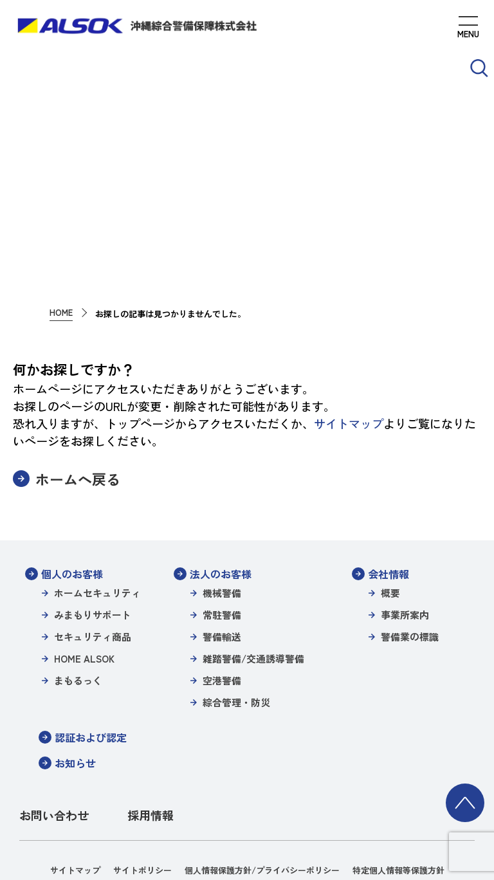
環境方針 (173, 791)
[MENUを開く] (468, 29)
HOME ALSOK (84, 544)
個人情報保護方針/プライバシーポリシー (262, 756)
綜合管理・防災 (236, 588)
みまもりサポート (92, 501)
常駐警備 (222, 501)
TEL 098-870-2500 (340, 838)
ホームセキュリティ (97, 479)
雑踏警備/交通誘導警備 (253, 544)
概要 (390, 479)
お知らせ (75, 649)
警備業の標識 (410, 522)
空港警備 (222, 566)
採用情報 (150, 701)
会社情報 (388, 460)
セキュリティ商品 (92, 522)
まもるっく (78, 566)
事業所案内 (405, 501)
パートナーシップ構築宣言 (94, 791)
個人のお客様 (72, 460)
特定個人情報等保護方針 (398, 756)
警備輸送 (222, 522)
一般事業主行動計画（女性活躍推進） (274, 791)
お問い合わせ (54, 701)
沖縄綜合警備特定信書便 (201, 773)
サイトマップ (348, 309)
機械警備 (222, 479)
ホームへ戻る (77, 365)
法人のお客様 (221, 460)
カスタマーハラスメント (404, 791)
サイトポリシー (142, 756)
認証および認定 (91, 623)
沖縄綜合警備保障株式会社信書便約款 (331, 773)
